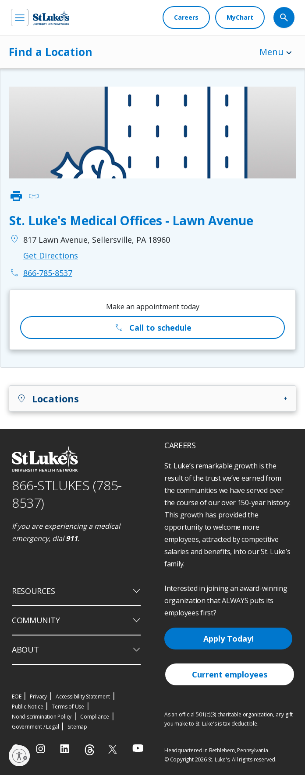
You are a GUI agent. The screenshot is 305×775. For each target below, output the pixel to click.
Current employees (229, 674)
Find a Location (50, 51)
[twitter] (113, 749)
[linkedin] (65, 748)
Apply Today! (228, 638)
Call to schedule (153, 327)
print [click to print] (16, 196)
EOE (16, 696)
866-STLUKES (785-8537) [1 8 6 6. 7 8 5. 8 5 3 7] (67, 494)
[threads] (89, 749)
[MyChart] (240, 17)
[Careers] (186, 17)
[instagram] (41, 748)
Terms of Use (68, 706)
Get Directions (50, 255)
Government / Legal (35, 726)
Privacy (38, 696)
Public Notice (27, 706)
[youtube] (137, 748)
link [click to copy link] (34, 196)
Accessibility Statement (83, 696)
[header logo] (51, 18)
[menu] (19, 17)
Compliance (94, 716)
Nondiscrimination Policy (41, 716)
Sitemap (77, 726)
